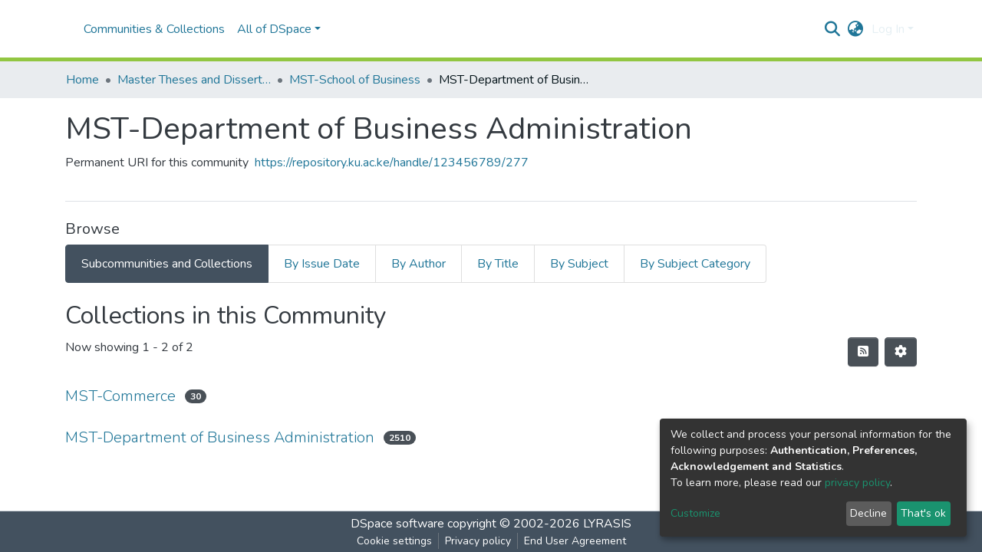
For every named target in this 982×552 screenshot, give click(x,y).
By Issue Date (322, 263)
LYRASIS (607, 523)
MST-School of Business (354, 79)
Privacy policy (478, 541)
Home (82, 79)
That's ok (923, 513)
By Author (418, 263)
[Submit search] (832, 29)
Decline (868, 513)
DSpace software (397, 523)
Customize (695, 513)
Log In (888, 29)
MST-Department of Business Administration (219, 437)
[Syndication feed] (863, 351)
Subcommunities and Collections (166, 263)
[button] (855, 29)
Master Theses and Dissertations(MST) (194, 79)
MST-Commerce (120, 396)
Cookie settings (394, 541)
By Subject (579, 263)
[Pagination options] (901, 351)
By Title (498, 263)
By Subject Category (695, 263)
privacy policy (857, 482)
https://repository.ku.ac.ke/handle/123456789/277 (392, 162)
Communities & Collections (154, 29)
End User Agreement (575, 541)
